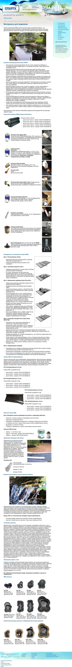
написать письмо (8, 18)
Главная (5, 21)
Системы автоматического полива (62, 32)
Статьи (32, 657)
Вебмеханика (4, 656)
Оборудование (35, 7)
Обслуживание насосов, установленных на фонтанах (61, 46)
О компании (25, 6)
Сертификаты (61, 37)
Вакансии (23, 655)
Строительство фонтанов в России (6, 661)
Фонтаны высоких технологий (29, 9)
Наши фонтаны (61, 24)
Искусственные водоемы (51, 655)
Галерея (24, 7)
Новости (60, 35)
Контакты (34, 6)
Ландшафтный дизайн (12, 21)
